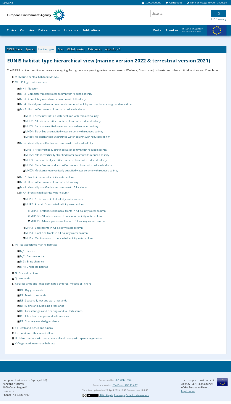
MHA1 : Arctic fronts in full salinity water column (54, 199)
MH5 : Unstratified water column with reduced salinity (52, 109)
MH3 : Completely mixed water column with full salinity (53, 99)
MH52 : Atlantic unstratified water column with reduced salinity (63, 121)
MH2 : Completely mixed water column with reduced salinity (56, 94)
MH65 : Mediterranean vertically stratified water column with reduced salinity (71, 170)
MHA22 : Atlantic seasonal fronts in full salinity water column (67, 216)
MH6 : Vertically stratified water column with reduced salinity (56, 143)
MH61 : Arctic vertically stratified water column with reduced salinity (66, 150)
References (95, 49)
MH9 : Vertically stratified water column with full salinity (53, 187)
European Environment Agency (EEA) (25, 380)
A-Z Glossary (218, 19)
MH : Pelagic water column (31, 82)
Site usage (119, 395)
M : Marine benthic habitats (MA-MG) (37, 77)
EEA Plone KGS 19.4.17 (125, 385)
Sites (61, 49)
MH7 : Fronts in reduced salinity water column (47, 177)
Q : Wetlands (22, 278)
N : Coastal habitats (26, 273)
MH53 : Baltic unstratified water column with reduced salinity (61, 126)
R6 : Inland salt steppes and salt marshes (44, 316)
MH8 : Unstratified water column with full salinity (49, 182)
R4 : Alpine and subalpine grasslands (42, 306)
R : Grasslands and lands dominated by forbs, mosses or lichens (53, 283)
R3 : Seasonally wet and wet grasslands (43, 300)
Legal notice (188, 391)
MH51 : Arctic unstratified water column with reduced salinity (62, 116)
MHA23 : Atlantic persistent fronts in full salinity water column (68, 221)
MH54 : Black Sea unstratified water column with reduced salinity (64, 131)
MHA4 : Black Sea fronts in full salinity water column (56, 233)
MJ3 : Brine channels (32, 261)
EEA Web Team (123, 379)
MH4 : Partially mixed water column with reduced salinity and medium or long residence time (76, 104)
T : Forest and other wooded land (34, 333)
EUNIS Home (14, 49)
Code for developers (137, 395)
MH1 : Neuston (29, 88)
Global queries (76, 49)
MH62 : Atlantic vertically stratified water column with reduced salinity (67, 155)
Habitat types (46, 49)
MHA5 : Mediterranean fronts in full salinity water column (59, 238)
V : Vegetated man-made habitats (35, 343)
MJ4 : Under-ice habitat (34, 267)
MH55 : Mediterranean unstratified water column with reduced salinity (67, 136)
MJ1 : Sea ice (27, 251)
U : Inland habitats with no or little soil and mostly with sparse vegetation (58, 338)
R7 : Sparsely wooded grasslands (40, 321)
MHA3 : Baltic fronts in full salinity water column (54, 228)
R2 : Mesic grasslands (33, 295)
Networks (7, 2)
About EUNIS (113, 49)
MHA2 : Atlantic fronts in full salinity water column (55, 204)
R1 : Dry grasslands (31, 290)
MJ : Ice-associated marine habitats (36, 244)
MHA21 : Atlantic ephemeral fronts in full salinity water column (68, 211)
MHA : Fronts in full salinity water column (44, 192)
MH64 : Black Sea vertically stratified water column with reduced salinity (68, 165)
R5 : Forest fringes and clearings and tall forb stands (51, 311)
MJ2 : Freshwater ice (32, 256)
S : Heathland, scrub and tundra (34, 328)
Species (30, 49)
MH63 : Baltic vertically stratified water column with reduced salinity (66, 160)
